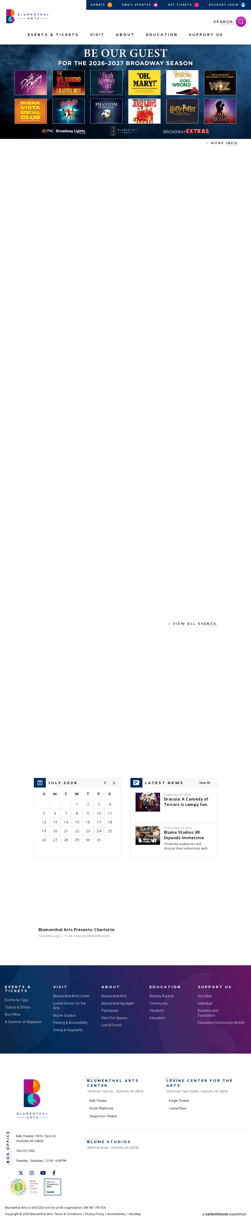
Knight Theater (179, 1100)
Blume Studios (64, 1015)
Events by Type (16, 1000)
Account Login (227, 5)
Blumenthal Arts (114, 996)
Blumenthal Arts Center (71, 996)
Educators (157, 1018)
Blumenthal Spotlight (117, 1003)
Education (162, 34)
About (125, 34)
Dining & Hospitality (68, 1030)
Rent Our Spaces (114, 1018)
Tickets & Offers (17, 1007)
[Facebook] (54, 1173)
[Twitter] (21, 1173)
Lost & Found (111, 1025)
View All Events (195, 623)
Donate (102, 5)
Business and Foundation (208, 1013)
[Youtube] (43, 1173)
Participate (109, 1011)
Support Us (206, 34)
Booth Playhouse (101, 1108)
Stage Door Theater (103, 1116)
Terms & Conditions (68, 1214)
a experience (224, 1214)
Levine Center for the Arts (69, 1005)
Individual (205, 1003)
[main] (125, 505)
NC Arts (24, 1187)
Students (157, 1011)
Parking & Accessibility (70, 1023)
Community (159, 1003)
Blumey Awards (162, 996)
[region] (77, 818)
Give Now (205, 996)
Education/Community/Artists (217, 1023)
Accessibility (116, 1214)
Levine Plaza (177, 1108)
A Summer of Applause (23, 1022)
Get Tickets (184, 5)
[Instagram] (32, 1173)
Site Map (134, 1214)
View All (204, 783)
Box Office (13, 1014)
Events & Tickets (53, 34)
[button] (105, 783)
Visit (97, 34)
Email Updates (140, 5)
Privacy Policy (94, 1214)
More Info (224, 143)
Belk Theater (98, 1100)
